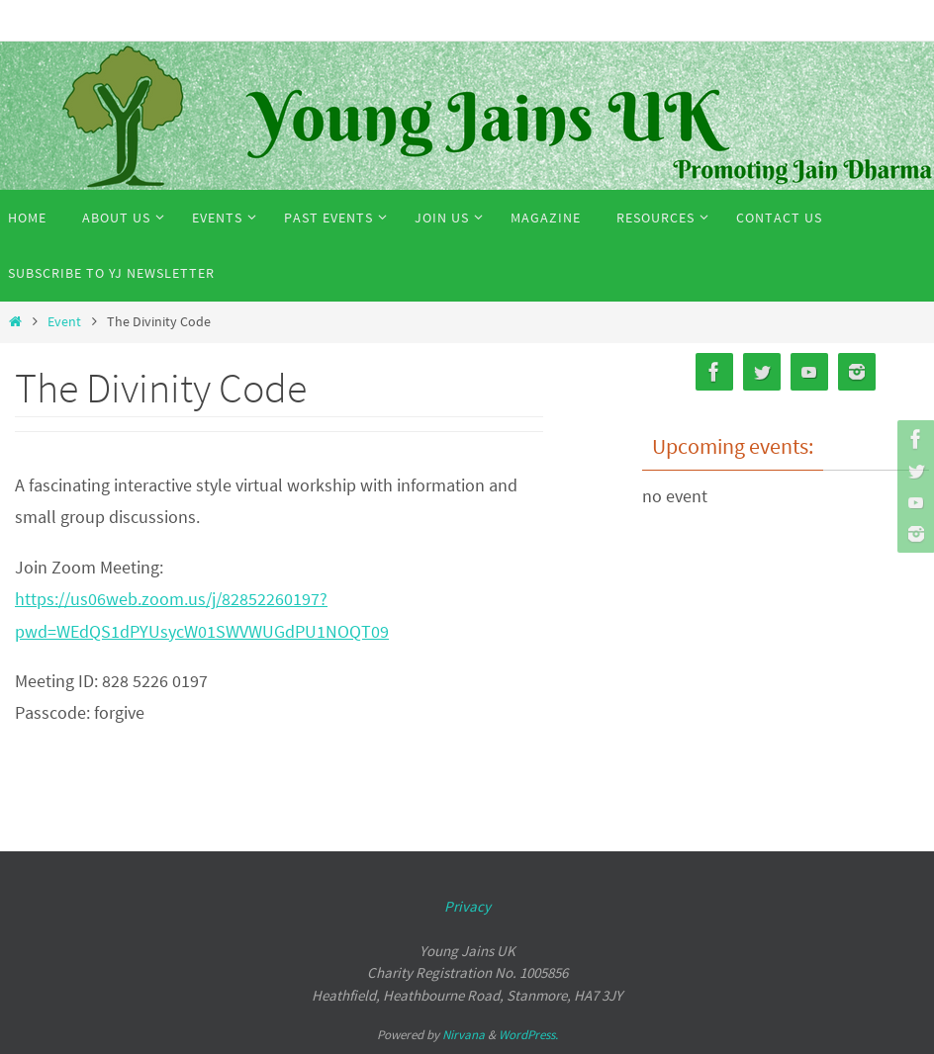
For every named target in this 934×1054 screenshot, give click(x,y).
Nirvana (463, 1034)
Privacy (467, 906)
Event (64, 321)
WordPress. (528, 1034)
